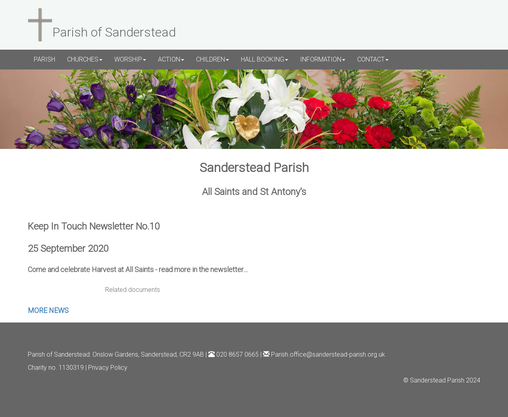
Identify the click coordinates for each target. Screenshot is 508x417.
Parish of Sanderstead (59, 354)
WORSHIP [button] (130, 59)
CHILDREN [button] (212, 59)
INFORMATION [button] (322, 59)
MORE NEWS (48, 310)
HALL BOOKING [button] (264, 59)
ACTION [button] (171, 59)
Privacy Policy (107, 367)
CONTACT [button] (373, 59)
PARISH (44, 59)
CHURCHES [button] (84, 59)
